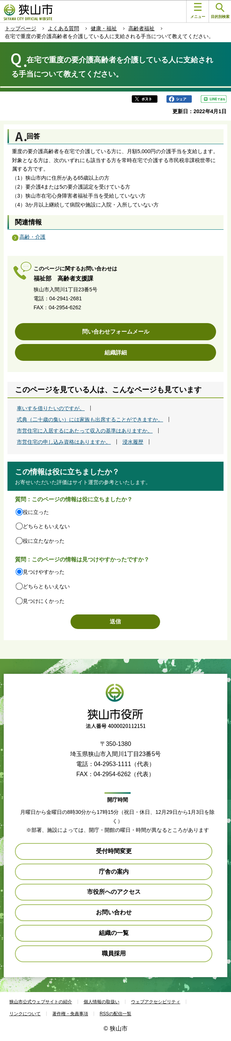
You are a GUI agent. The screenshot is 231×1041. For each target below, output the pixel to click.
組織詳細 (115, 352)
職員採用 (114, 953)
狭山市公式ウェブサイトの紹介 (40, 1002)
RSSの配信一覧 (115, 1013)
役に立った (36, 512)
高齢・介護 (32, 237)
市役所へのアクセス (114, 892)
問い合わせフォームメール (115, 331)
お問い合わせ (114, 912)
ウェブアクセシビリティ (155, 1002)
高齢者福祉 (141, 28)
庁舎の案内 (114, 871)
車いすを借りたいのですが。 (51, 408)
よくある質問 (63, 28)
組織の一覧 (114, 933)
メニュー (197, 11)
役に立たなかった (44, 541)
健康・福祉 (104, 28)
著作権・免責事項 (70, 1013)
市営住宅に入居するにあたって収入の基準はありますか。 (85, 430)
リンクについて (25, 1013)
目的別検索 (220, 11)
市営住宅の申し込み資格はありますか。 (64, 441)
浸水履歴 (132, 441)
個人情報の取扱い (101, 1002)
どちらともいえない (46, 526)
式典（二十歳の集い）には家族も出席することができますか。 (90, 419)
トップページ (20, 28)
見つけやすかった (44, 572)
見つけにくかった (44, 601)
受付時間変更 (114, 851)
